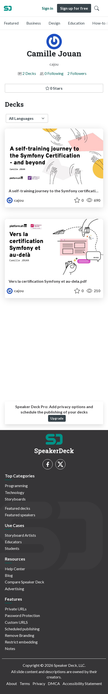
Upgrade (57, 418)
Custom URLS (16, 622)
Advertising (14, 588)
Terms (25, 683)
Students (12, 548)
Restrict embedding (21, 642)
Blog (9, 575)
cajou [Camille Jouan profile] (15, 200)
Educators (13, 541)
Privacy (39, 683)
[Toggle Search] (96, 8)
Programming (16, 485)
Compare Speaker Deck (24, 582)
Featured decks (17, 508)
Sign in (47, 8)
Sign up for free (74, 8)
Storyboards (15, 499)
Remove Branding (19, 635)
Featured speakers (20, 514)
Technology (14, 492)
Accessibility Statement (82, 683)
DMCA (54, 683)
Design (54, 23)
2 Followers (76, 73)
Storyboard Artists (20, 535)
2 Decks (29, 73)
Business (33, 23)
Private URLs (16, 608)
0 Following (54, 73)
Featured (11, 23)
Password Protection (22, 615)
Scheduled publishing (22, 628)
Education (76, 23)
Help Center (15, 568)
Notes (10, 648)
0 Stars (54, 88)
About (11, 683)
